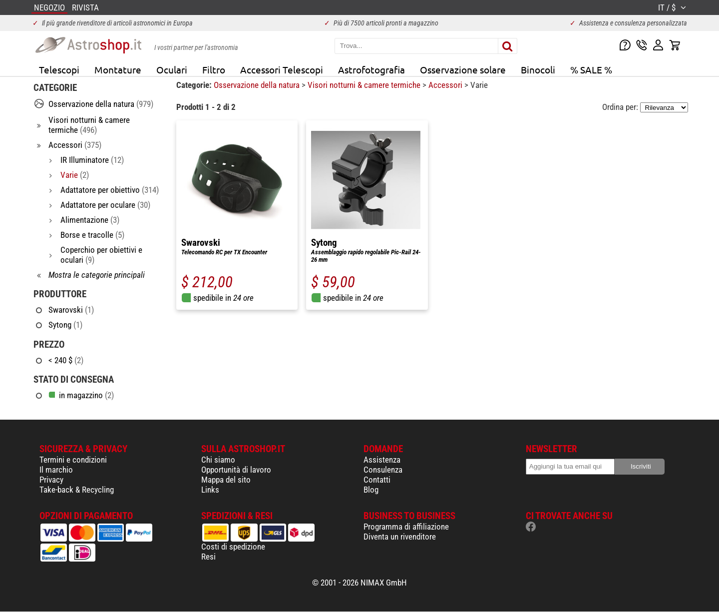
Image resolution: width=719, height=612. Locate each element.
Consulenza (382, 470)
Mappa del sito (226, 480)
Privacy (51, 480)
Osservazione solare (463, 69)
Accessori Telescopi (281, 69)
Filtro (213, 69)
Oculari (171, 69)
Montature (117, 69)
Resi (208, 557)
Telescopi (59, 69)
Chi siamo (218, 460)
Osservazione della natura (258, 85)
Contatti (376, 480)
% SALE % (591, 69)
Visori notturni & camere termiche (365, 85)
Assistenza (381, 460)
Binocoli (538, 69)
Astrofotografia (371, 69)
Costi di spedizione (233, 547)
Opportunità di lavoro (236, 470)
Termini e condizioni (73, 460)
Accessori (446, 85)
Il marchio (56, 470)
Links (210, 490)
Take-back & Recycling (76, 490)
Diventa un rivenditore (399, 537)
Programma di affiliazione (406, 527)
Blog (370, 490)
